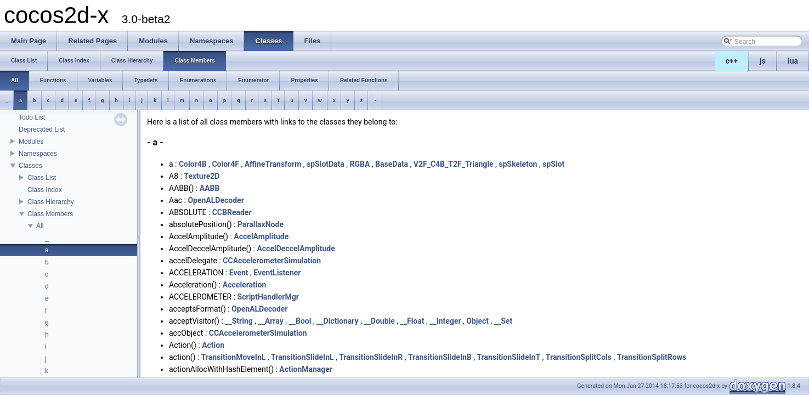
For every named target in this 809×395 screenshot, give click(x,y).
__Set (503, 321)
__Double (379, 321)
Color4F (225, 164)
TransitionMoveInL (233, 357)
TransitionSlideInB (440, 357)
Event (238, 272)
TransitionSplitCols (579, 357)
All (39, 226)
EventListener (277, 272)
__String (239, 321)
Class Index (44, 190)
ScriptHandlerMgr (268, 296)
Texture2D (201, 176)
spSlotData (325, 164)
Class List (41, 178)
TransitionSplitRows (652, 357)
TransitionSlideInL (302, 357)
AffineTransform (273, 164)
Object (477, 321)
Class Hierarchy (50, 202)
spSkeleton (518, 164)
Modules (31, 141)
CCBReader (232, 212)
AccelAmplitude (261, 236)
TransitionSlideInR (371, 357)
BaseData (391, 164)
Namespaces (38, 153)
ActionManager (305, 369)
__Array (270, 321)
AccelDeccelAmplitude (296, 248)
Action (213, 345)
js (763, 61)
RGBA (360, 164)
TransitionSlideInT (508, 357)
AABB (210, 188)
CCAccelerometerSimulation (272, 260)
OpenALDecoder (216, 200)
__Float (412, 321)
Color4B (193, 164)
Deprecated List (42, 129)
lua (793, 61)
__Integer (445, 321)
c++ (732, 61)
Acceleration (244, 284)
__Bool (300, 321)
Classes (30, 166)
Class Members (50, 214)
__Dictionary (337, 321)
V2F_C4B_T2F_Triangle (454, 164)
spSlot (553, 164)
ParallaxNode (260, 224)
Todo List (32, 117)
